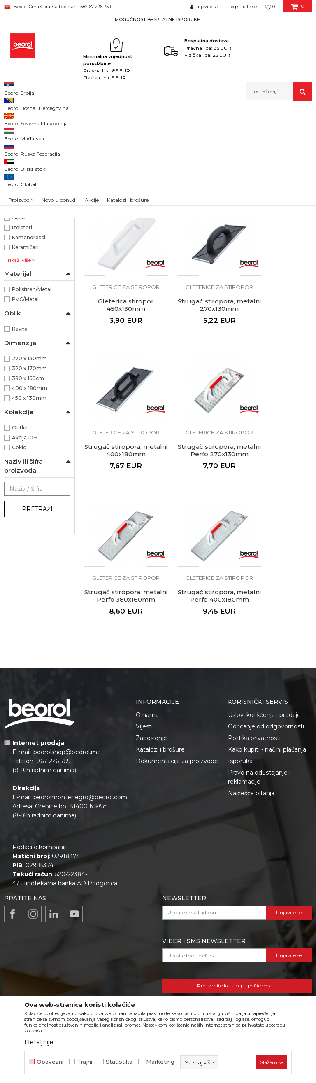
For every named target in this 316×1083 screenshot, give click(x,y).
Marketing (160, 1062)
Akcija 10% (24, 551)
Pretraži (37, 622)
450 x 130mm (29, 511)
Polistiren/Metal (31, 402)
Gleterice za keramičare (34, 176)
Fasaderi (22, 321)
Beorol (20, 291)
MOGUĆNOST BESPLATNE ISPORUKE (157, 19)
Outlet (20, 541)
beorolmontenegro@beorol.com (80, 793)
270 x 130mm (29, 472)
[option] (158, 19)
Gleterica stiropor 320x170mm (197, 258)
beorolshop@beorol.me (67, 748)
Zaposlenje (151, 734)
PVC (17, 262)
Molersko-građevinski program (121, 118)
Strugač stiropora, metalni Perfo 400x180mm (197, 523)
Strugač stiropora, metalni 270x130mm (118, 389)
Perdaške (20, 200)
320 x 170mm (29, 481)
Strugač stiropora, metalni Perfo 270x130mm (276, 393)
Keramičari (25, 360)
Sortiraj (210, 132)
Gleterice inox (27, 162)
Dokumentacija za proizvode (177, 757)
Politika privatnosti (254, 734)
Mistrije (18, 220)
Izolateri (22, 341)
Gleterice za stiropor (33, 210)
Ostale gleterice (28, 190)
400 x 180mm (29, 501)
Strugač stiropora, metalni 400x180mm (197, 389)
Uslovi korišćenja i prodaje (264, 711)
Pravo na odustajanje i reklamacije (259, 773)
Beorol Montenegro (27, 118)
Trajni (84, 1062)
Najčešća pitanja (251, 789)
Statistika (119, 1062)
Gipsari (20, 331)
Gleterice (173, 118)
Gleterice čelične (28, 152)
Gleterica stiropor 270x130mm (118, 258)
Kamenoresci (28, 351)
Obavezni (50, 1062)
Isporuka (240, 757)
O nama (147, 711)
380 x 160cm (28, 491)
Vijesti (144, 722)
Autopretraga (173, 132)
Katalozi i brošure (160, 745)
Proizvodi (67, 118)
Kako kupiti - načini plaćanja (267, 745)
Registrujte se (242, 6)
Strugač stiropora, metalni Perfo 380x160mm (118, 523)
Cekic (19, 561)
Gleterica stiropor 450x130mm (276, 258)
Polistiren (24, 252)
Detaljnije (38, 1042)
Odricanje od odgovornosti (266, 722)
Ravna (20, 442)
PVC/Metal (25, 412)
